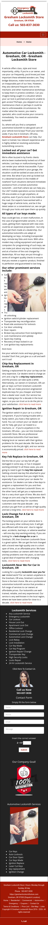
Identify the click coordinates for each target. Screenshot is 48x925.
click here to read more (30, 404)
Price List (25, 906)
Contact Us (34, 903)
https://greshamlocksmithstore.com (24, 894)
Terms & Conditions (11, 906)
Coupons (24, 903)
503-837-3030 (30, 25)
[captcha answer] (27, 743)
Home (19, 42)
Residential (15, 900)
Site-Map (34, 906)
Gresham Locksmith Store (15, 137)
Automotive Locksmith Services (24, 804)
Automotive (39, 900)
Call (24, 921)
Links (42, 906)
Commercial (27, 900)
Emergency (13, 903)
